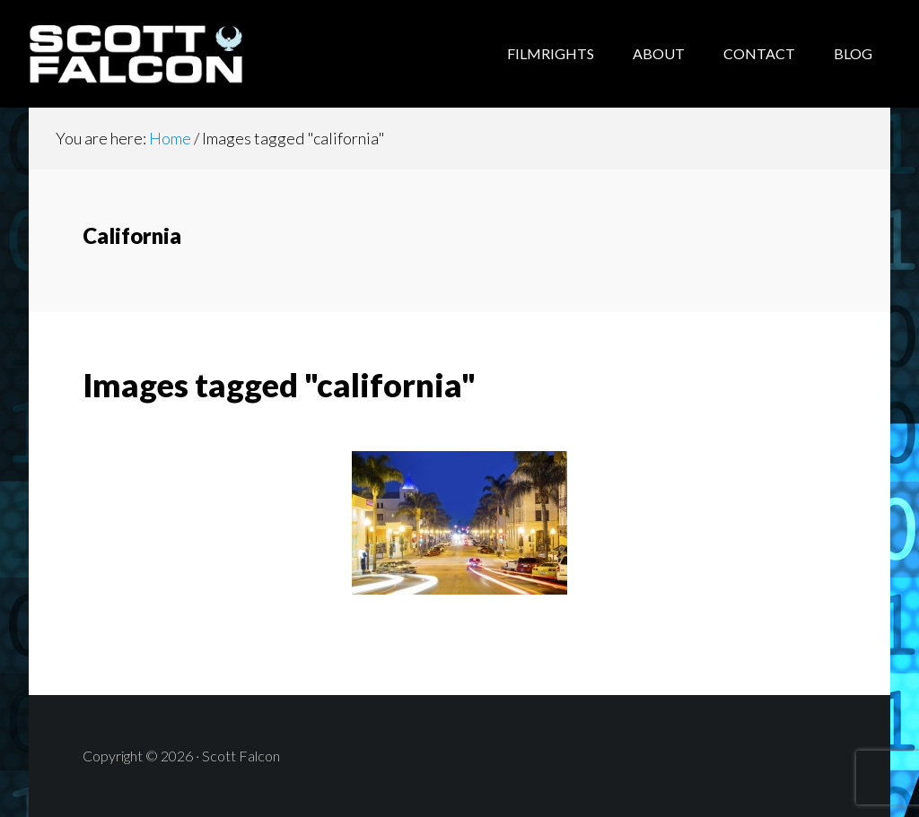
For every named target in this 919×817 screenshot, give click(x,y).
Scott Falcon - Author (172, 53)
